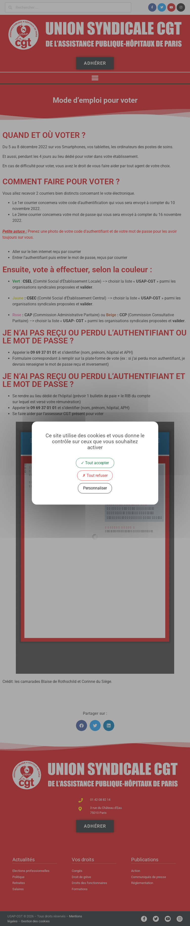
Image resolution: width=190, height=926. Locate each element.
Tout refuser (95, 475)
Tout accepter (95, 463)
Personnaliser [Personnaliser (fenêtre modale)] (95, 488)
